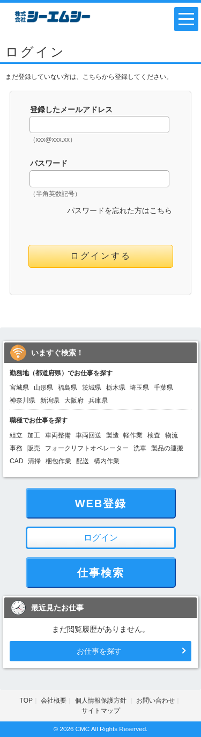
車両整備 (58, 435)
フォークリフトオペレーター (87, 448)
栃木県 (115, 387)
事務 (16, 448)
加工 (33, 435)
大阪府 (74, 400)
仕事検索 (100, 573)
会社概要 (53, 700)
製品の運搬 (167, 448)
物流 (171, 435)
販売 (33, 448)
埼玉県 (139, 387)
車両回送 (88, 435)
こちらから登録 (105, 77)
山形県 (43, 387)
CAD (16, 461)
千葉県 (163, 387)
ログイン (101, 537)
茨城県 (91, 387)
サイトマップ (100, 710)
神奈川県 (22, 400)
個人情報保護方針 (101, 700)
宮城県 (19, 387)
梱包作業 (58, 461)
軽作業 (133, 435)
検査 (153, 435)
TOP (26, 700)
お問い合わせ (155, 700)
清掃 (34, 461)
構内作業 (107, 461)
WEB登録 (101, 503)
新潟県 (49, 400)
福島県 (67, 387)
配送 (82, 461)
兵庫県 (98, 400)
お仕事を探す (99, 651)
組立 (16, 435)
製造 (112, 435)
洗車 (139, 448)
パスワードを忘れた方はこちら (119, 210)
